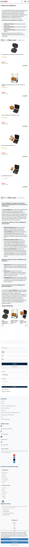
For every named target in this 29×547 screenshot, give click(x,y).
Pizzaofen (3, 482)
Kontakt (2, 401)
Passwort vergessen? (6, 391)
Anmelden (14, 386)
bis (2, 355)
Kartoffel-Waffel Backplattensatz (7, 175)
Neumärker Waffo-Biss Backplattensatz (8, 145)
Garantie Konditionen (5, 408)
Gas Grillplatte (4, 493)
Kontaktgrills (3, 496)
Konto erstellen (5, 389)
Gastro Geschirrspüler (5, 479)
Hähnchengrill (4, 497)
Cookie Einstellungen (5, 419)
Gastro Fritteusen (4, 476)
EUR (2, 359)
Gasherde (3, 490)
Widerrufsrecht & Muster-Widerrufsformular (10, 412)
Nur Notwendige (14, 542)
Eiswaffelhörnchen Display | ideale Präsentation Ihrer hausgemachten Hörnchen (13, 85)
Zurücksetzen (14, 366)
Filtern (14, 364)
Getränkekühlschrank (5, 472)
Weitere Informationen (14, 544)
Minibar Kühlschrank (4, 492)
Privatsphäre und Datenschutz (7, 414)
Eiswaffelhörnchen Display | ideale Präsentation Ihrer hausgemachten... (14, 322)
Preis (3, 352)
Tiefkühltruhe (3, 475)
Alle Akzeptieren (14, 539)
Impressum (3, 410)
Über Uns (3, 403)
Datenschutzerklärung (6, 537)
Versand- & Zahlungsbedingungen (8, 405)
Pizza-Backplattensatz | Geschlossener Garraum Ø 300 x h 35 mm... (5, 322)
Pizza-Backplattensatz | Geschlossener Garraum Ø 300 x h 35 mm (12, 54)
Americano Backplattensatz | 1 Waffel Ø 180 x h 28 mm (10, 115)
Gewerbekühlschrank (5, 478)
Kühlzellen (3, 489)
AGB (2, 417)
